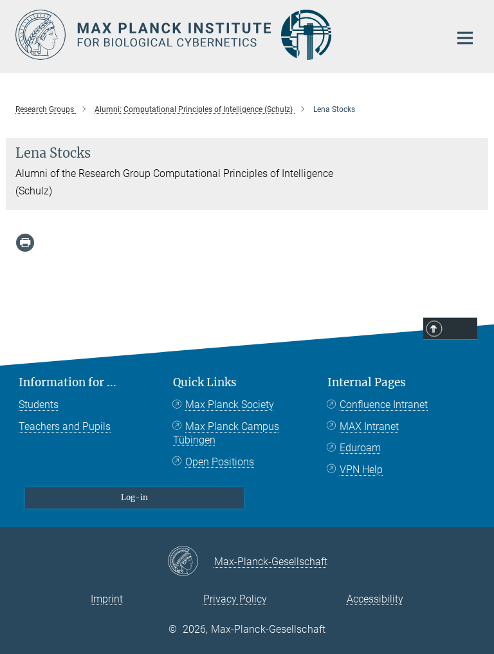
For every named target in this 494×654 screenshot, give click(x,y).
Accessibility (375, 599)
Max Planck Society (229, 404)
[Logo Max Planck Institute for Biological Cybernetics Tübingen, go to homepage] (224, 35)
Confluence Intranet (384, 404)
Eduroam (360, 448)
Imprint (107, 599)
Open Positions (219, 462)
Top (460, 329)
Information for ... (67, 382)
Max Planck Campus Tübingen (226, 433)
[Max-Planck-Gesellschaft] (190, 562)
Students (39, 404)
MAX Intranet (369, 426)
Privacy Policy (235, 599)
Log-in (134, 497)
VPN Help (361, 469)
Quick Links (205, 382)
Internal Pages (366, 382)
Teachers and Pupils (65, 426)
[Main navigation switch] (465, 38)
